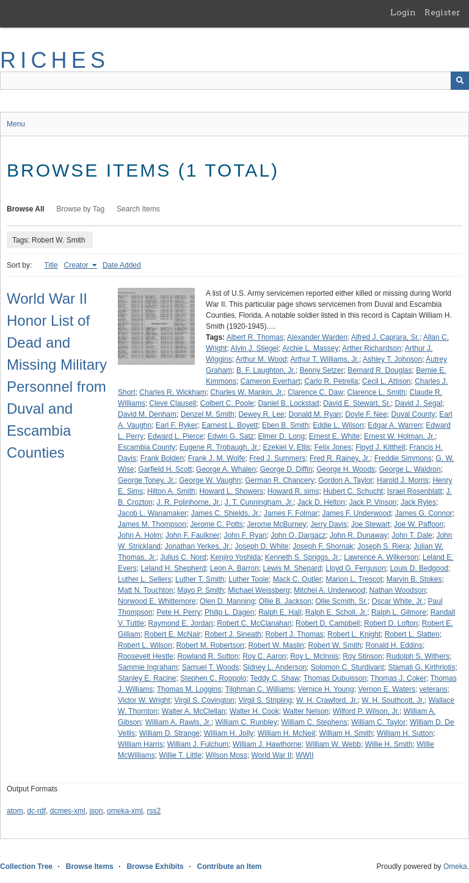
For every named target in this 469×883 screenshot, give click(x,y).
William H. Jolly (228, 733)
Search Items (138, 209)
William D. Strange (169, 733)
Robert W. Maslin (276, 645)
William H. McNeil (286, 733)
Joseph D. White (261, 546)
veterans (434, 689)
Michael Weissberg (258, 590)
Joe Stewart (370, 524)
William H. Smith (346, 733)
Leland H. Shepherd (173, 568)
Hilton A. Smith (171, 491)
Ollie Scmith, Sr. (342, 601)
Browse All (26, 209)
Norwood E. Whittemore (156, 601)
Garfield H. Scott (165, 469)
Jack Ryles (418, 502)
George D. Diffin (286, 469)
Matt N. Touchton (145, 590)
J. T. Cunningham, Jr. (259, 502)
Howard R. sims (293, 491)
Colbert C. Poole (227, 403)
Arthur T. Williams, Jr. (325, 359)
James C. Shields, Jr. (225, 513)
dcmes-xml (67, 811)
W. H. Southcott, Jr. (393, 700)
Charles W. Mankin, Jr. (246, 392)
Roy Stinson (362, 656)
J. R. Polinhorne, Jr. (188, 502)
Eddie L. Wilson (338, 425)
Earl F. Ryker (177, 425)
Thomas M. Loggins (189, 689)
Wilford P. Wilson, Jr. (366, 711)
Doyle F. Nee (366, 414)
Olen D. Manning (227, 601)
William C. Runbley (246, 722)
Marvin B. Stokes (414, 579)
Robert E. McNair (172, 634)
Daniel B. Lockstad (288, 403)
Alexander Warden (317, 337)
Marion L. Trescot (353, 579)
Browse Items (90, 866)
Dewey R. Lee (261, 414)
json (96, 811)
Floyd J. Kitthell (380, 447)
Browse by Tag (81, 209)
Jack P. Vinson (373, 502)
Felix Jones (333, 447)
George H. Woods (345, 469)
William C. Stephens (314, 722)
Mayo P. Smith (200, 590)
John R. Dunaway (359, 535)
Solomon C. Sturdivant (347, 667)
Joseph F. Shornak (323, 546)
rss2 (154, 811)
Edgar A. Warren (394, 425)
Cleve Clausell (172, 403)
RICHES (54, 60)
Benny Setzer (321, 370)
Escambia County (146, 447)
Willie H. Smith (389, 744)
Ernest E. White (334, 436)
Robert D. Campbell (328, 623)
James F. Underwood (356, 513)
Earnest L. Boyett (230, 425)
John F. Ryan (245, 535)
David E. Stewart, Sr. (357, 403)
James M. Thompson (152, 524)
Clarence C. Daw (315, 392)
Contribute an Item (229, 866)
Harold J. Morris (403, 480)
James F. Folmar (291, 513)
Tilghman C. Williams (259, 689)
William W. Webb (332, 744)
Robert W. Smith (334, 645)
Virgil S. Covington (204, 700)
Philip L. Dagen (229, 612)
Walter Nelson (306, 711)
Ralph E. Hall (279, 612)
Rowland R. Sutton (207, 656)
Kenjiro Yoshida (235, 557)
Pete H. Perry (178, 612)
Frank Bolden (162, 458)
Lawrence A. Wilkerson (381, 557)
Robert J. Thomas (294, 634)
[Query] (234, 80)
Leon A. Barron (234, 568)
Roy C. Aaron (264, 656)
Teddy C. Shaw (275, 678)
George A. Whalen (226, 469)
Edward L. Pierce (175, 436)
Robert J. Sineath (233, 634)
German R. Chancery (279, 480)
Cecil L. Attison (386, 381)
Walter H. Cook (254, 711)
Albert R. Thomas (255, 337)
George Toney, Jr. (146, 480)
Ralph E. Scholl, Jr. (336, 612)
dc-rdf (36, 811)
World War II (271, 755)
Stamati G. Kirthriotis (421, 667)
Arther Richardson (371, 348)
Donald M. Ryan (314, 414)
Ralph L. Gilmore (398, 612)
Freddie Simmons (403, 458)
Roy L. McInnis (314, 656)
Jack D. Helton (321, 502)
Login (403, 12)
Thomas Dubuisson (335, 678)
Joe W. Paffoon (418, 524)
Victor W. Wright (144, 700)
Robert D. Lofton (391, 623)
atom (15, 811)
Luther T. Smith (199, 579)
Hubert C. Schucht (353, 491)
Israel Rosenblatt (414, 491)
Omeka (455, 866)
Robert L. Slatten (412, 634)
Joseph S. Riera (383, 546)
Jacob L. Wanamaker (152, 513)
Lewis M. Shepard (292, 568)
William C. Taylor (378, 722)
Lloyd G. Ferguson (355, 568)
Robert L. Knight (353, 634)
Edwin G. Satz (231, 436)
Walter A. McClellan (193, 711)
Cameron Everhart (270, 381)
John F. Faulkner (192, 535)
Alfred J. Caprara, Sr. (385, 337)
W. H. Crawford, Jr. (327, 700)
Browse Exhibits (154, 866)
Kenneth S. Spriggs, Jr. (302, 557)
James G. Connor (424, 513)
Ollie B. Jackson (285, 601)
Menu (16, 124)
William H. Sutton (405, 733)
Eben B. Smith (285, 425)
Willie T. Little (180, 755)
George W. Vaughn (210, 480)
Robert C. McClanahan (254, 623)
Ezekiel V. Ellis (286, 447)
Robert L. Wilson (145, 645)
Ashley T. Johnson (392, 359)
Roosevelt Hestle (145, 656)
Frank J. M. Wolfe (216, 458)
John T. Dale (411, 535)
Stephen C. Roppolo (213, 678)
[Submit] (460, 80)
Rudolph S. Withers (418, 656)
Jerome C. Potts (217, 524)
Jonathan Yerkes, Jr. (198, 546)
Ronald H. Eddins (394, 645)
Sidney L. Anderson (275, 667)
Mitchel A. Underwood (329, 590)
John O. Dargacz (298, 535)
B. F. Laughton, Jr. (266, 370)
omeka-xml (125, 811)
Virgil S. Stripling (265, 700)
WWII (304, 755)
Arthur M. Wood (261, 359)
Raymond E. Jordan (180, 623)
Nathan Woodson (397, 590)
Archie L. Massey (310, 348)
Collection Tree (26, 866)
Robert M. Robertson (210, 645)
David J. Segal (418, 403)
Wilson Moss (226, 755)
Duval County (413, 414)
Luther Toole (248, 579)
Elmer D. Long (281, 436)
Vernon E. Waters (386, 689)
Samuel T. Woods (210, 667)
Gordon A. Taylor (345, 480)
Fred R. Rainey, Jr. (340, 458)
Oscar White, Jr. (398, 601)
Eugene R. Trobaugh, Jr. (219, 447)
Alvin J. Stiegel (254, 348)
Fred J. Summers (277, 458)
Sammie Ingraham (148, 667)
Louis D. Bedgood (419, 568)
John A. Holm (139, 535)
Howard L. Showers (231, 491)
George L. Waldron (410, 469)
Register (442, 12)
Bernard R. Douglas (379, 370)
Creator (77, 265)
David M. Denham (147, 414)
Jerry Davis (328, 524)
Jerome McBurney (276, 524)
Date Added (122, 265)
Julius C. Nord (183, 557)
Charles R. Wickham (172, 392)
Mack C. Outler (297, 579)
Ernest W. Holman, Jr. (399, 436)
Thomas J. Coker (398, 678)
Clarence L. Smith (376, 392)
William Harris (140, 744)
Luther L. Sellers (144, 579)
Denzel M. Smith (207, 414)
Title (50, 265)
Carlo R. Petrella (331, 381)
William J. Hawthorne (267, 744)
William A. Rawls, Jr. (178, 722)
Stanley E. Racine (147, 678)
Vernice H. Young (326, 689)
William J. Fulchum (198, 744)
